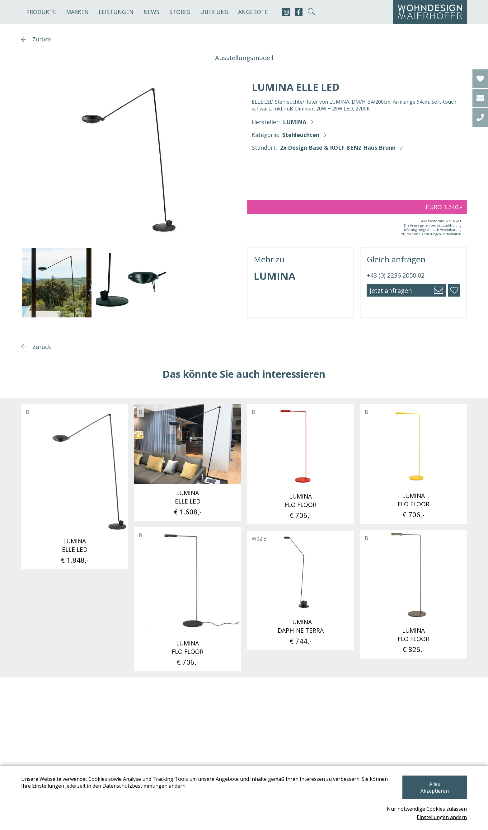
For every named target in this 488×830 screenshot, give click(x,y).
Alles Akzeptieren (434, 790)
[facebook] (299, 12)
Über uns (214, 12)
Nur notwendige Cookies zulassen (427, 808)
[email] (480, 98)
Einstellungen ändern (442, 817)
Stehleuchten (300, 134)
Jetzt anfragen (391, 290)
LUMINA (294, 122)
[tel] (480, 117)
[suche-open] (311, 12)
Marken (77, 12)
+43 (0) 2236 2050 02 (396, 275)
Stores (179, 12)
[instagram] (286, 12)
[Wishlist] (480, 78)
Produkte (41, 12)
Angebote (253, 12)
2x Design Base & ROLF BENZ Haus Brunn (338, 147)
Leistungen (116, 12)
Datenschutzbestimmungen (134, 792)
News (151, 12)
